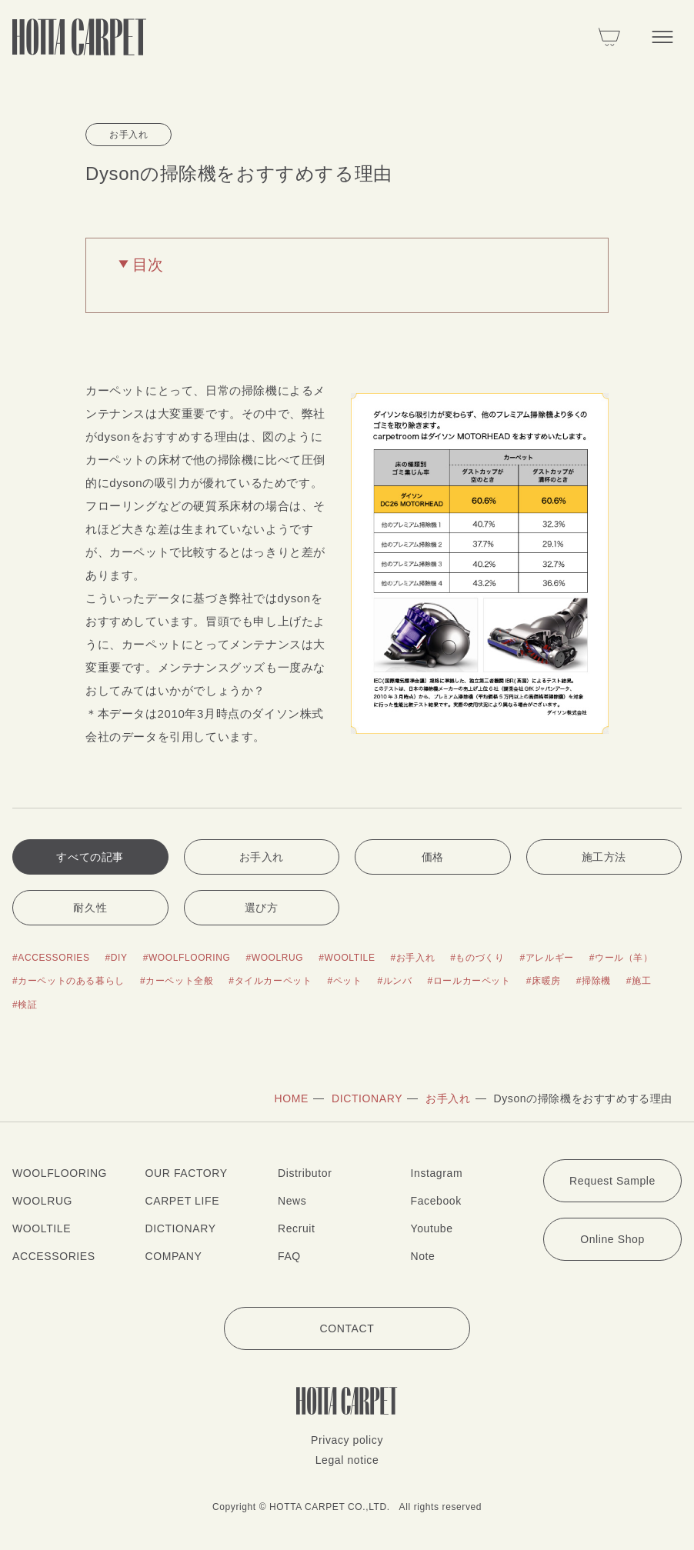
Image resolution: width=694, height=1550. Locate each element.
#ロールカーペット (469, 980)
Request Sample (612, 1181)
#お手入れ (413, 957)
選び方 (262, 908)
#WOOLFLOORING (187, 957)
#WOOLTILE (347, 957)
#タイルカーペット (270, 980)
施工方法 (604, 857)
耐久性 (90, 908)
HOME (292, 1098)
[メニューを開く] (662, 37)
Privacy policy (347, 1440)
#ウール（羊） (621, 957)
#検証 (24, 1004)
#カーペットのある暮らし (68, 980)
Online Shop (612, 1239)
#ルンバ (395, 980)
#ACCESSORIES (51, 957)
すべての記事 (90, 857)
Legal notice (347, 1460)
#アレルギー (546, 957)
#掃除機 (593, 980)
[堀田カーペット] (79, 37)
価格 (433, 857)
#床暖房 (543, 980)
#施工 (638, 980)
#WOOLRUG (274, 957)
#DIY (116, 957)
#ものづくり (477, 957)
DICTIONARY (367, 1098)
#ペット (344, 980)
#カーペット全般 (176, 980)
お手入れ (261, 857)
